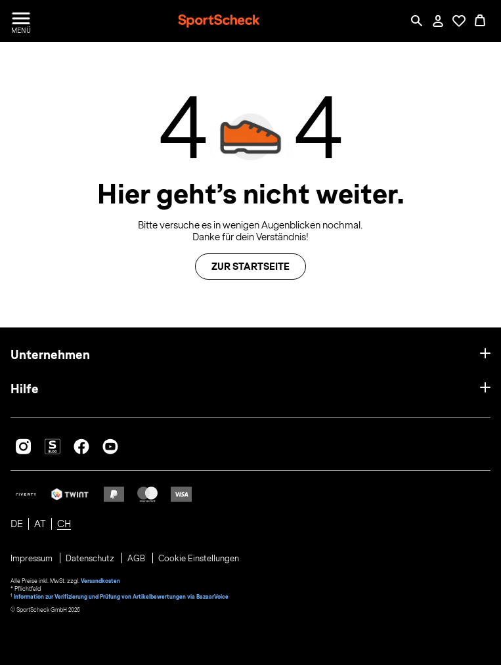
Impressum (32, 558)
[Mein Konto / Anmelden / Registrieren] (437, 21)
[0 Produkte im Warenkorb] (480, 21)
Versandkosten (100, 581)
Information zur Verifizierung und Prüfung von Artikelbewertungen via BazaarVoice (121, 596)
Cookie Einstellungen (198, 558)
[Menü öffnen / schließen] (21, 21)
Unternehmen (50, 355)
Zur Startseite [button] (250, 266)
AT (40, 524)
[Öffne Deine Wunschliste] (458, 21)
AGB (137, 558)
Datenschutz (91, 558)
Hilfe (25, 389)
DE (17, 524)
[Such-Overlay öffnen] (416, 21)
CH (64, 524)
